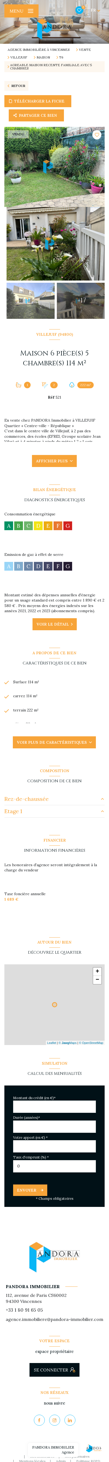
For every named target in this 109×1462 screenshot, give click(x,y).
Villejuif (18, 57)
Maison (43, 57)
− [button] (97, 980)
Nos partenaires (77, 1456)
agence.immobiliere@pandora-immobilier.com (54, 1319)
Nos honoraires (42, 1456)
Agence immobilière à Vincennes (39, 50)
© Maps (68, 1042)
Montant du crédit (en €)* (34, 1098)
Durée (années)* (26, 1117)
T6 (61, 57)
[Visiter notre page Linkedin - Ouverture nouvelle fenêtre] (69, 1420)
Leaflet (51, 1042)
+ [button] (97, 972)
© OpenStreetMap (91, 1042)
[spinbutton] (54, 1166)
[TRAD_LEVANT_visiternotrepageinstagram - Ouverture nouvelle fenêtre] (54, 1420)
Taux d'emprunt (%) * (31, 1157)
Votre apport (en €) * (30, 1137)
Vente (85, 49)
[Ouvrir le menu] (21, 10)
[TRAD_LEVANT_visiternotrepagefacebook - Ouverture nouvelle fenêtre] (39, 1420)
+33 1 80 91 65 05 (24, 1310)
